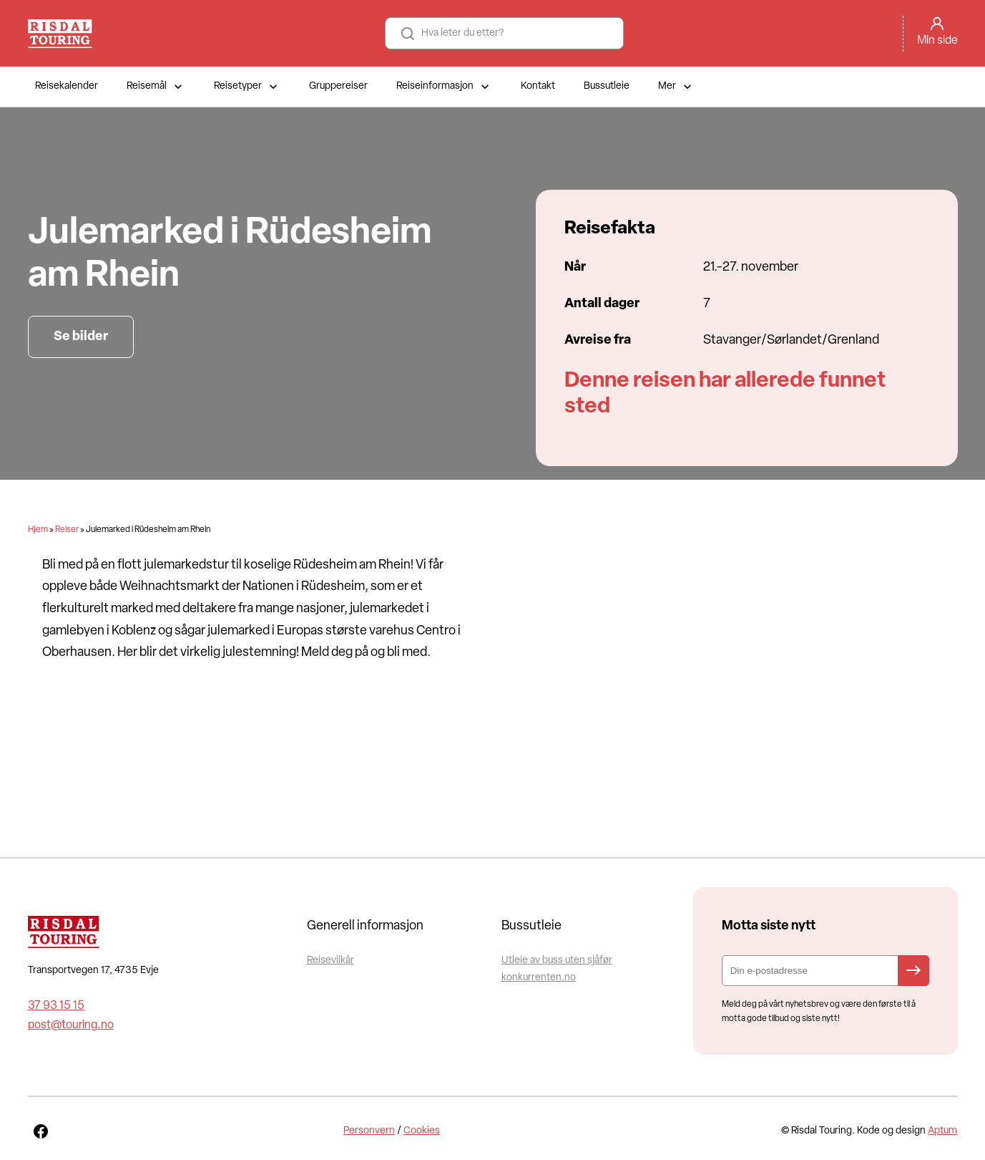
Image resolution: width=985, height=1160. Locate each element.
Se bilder (81, 337)
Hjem (38, 530)
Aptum (942, 1131)
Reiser (67, 530)
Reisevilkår (330, 960)
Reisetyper (247, 86)
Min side (937, 41)
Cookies (421, 1131)
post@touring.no (71, 1025)
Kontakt (538, 86)
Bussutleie (606, 86)
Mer (676, 86)
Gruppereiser (338, 86)
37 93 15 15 (56, 1006)
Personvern (369, 1131)
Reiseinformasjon (444, 86)
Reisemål (156, 86)
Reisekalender (66, 86)
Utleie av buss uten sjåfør (556, 960)
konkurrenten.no (538, 977)
